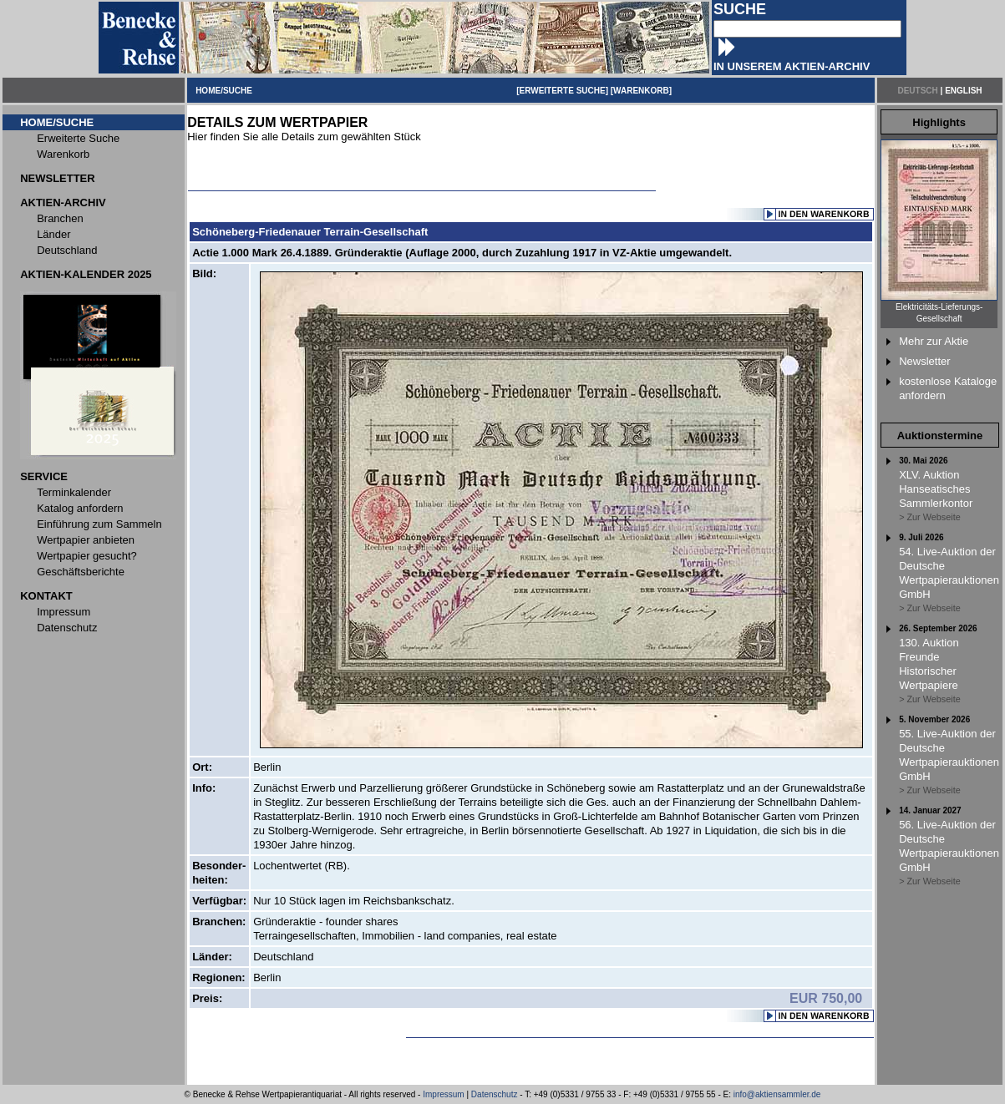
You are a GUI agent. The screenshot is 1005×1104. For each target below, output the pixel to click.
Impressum (443, 1094)
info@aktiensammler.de (777, 1094)
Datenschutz (494, 1094)
